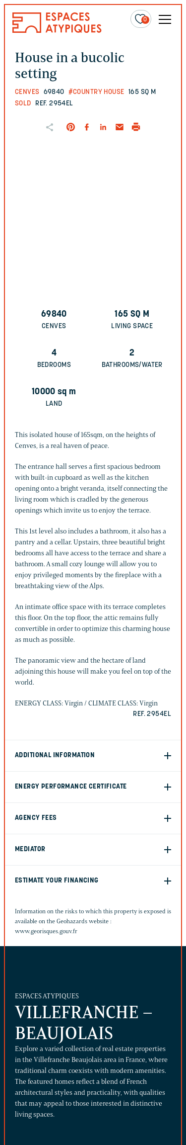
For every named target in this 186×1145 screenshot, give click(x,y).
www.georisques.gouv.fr (46, 931)
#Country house (96, 92)
